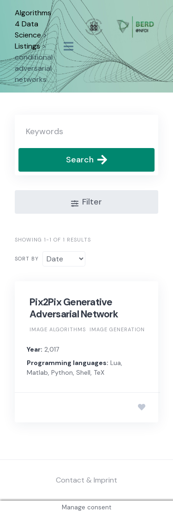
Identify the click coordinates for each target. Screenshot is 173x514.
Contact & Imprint (86, 480)
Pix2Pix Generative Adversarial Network (74, 308)
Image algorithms (58, 329)
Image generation (117, 329)
